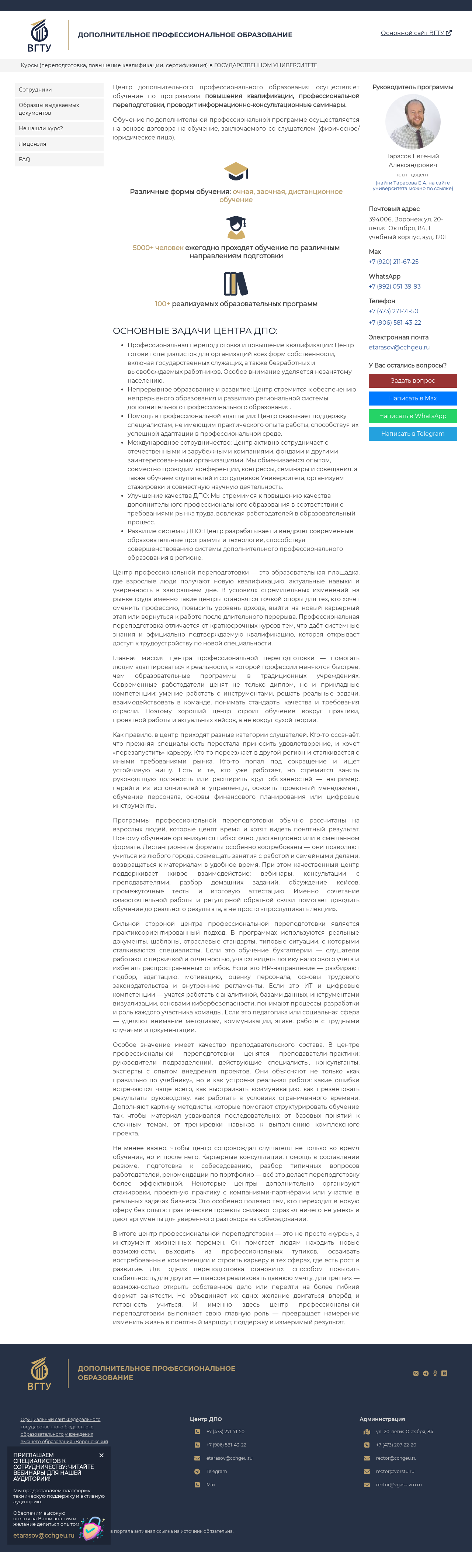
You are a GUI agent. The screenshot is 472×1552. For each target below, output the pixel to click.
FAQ (24, 159)
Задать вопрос (413, 380)
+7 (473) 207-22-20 (396, 1445)
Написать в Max (413, 398)
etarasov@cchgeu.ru (399, 347)
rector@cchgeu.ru (396, 1458)
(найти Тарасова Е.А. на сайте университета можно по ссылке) (413, 185)
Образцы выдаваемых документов (49, 109)
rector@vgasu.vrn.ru (399, 1484)
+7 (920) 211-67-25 (394, 261)
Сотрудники (35, 89)
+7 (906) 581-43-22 (395, 322)
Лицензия (32, 144)
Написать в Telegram (413, 433)
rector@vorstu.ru (395, 1471)
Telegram (216, 1471)
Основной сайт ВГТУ (416, 33)
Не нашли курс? (41, 128)
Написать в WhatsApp (413, 416)
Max (210, 1484)
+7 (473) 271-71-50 (394, 311)
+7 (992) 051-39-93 (395, 286)
